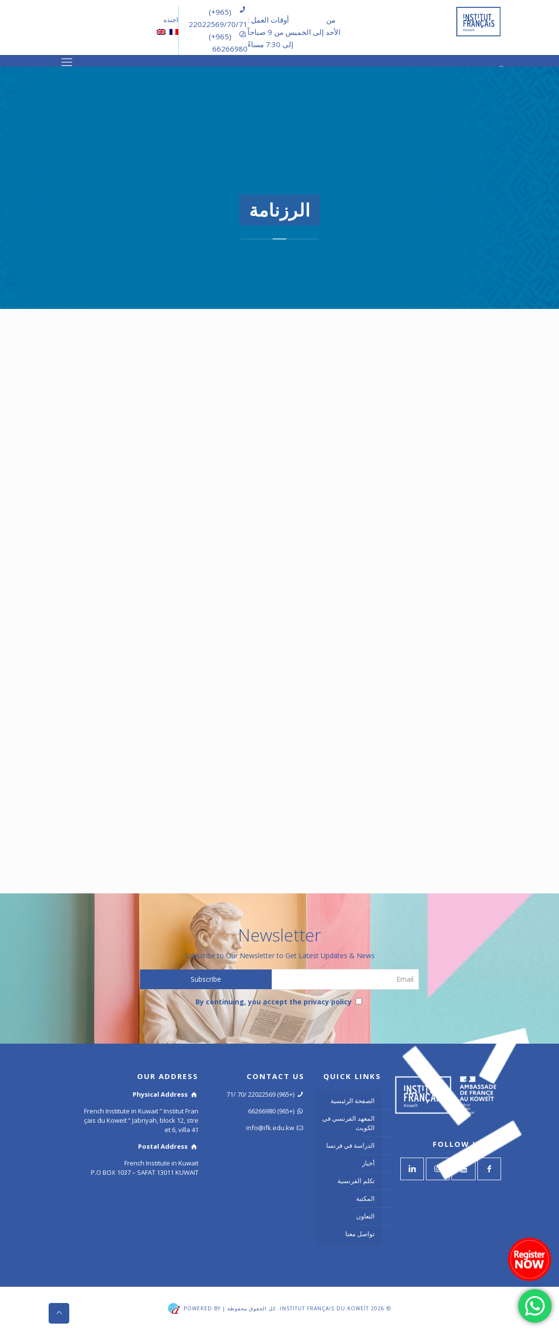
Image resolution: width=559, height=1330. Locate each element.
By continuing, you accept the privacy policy (279, 1001)
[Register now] (529, 1259)
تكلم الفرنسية (356, 1180)
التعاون (365, 1216)
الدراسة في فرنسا (350, 1145)
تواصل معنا (360, 1233)
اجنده (170, 19)
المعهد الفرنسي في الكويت (348, 1123)
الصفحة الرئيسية (353, 1100)
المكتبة (365, 1198)
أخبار (368, 1163)
